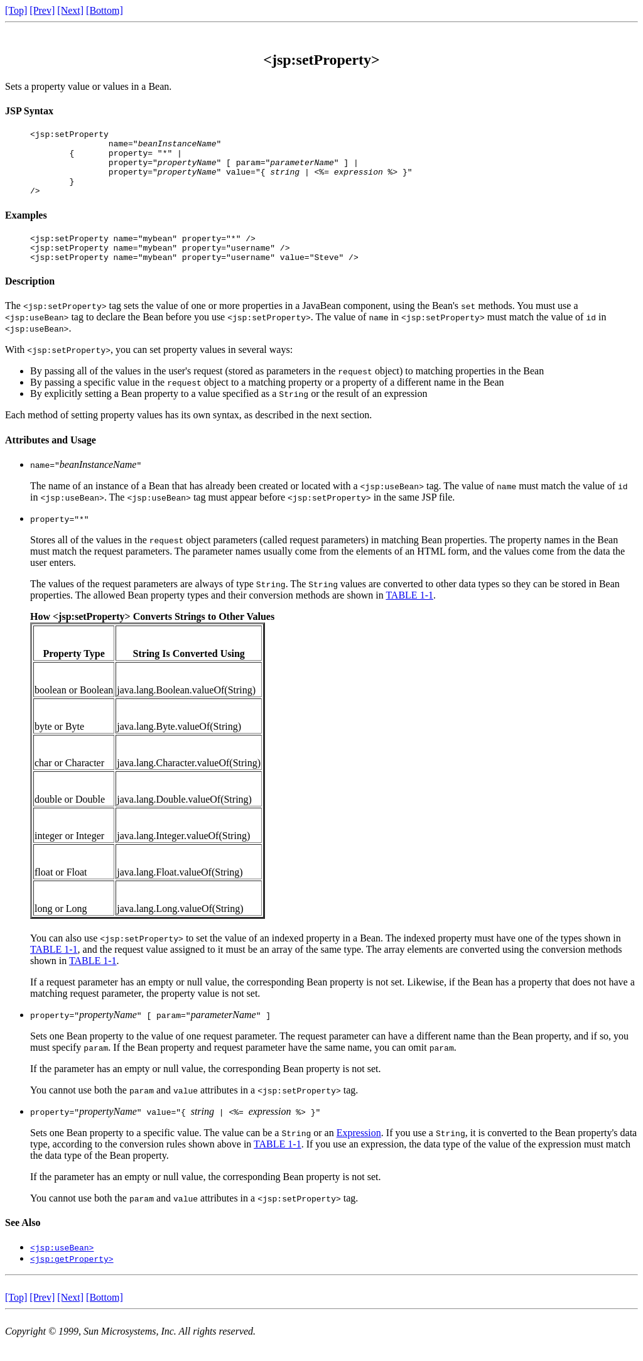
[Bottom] (104, 10)
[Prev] (42, 10)
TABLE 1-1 (409, 614)
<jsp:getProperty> (72, 1277)
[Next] (70, 10)
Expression (359, 1151)
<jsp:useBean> (62, 1266)
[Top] (16, 10)
